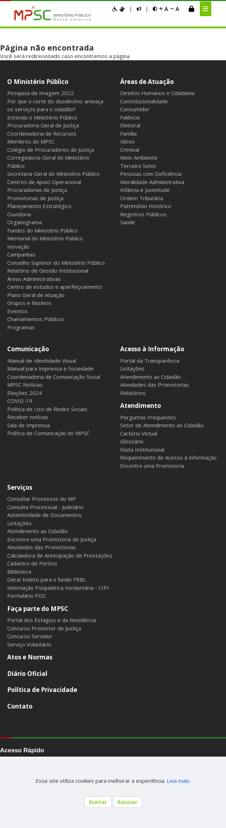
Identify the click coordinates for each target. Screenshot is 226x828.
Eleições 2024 (24, 392)
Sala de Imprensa (28, 425)
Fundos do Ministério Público (42, 230)
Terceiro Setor (138, 165)
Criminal (129, 149)
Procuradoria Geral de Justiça (43, 125)
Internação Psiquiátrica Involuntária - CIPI (58, 587)
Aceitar (98, 802)
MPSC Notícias (25, 384)
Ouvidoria (19, 214)
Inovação (18, 246)
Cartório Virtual (138, 433)
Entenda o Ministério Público (42, 117)
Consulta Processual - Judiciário (45, 507)
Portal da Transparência (149, 360)
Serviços (19, 487)
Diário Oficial (27, 673)
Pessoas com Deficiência (151, 173)
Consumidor (135, 109)
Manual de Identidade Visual (41, 360)
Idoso (127, 141)
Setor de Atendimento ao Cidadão (162, 425)
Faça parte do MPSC (37, 608)
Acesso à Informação (152, 349)
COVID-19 (19, 400)
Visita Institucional (142, 449)
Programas (21, 327)
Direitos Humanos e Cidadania (157, 93)
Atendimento (140, 405)
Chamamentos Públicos (36, 319)
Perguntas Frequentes (148, 417)
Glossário (131, 441)
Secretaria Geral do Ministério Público (53, 173)
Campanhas (21, 254)
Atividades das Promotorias (154, 384)
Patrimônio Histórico (145, 206)
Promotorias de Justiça (35, 198)
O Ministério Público (38, 81)
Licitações (132, 368)
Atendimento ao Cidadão (150, 376)
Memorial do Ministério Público (45, 238)
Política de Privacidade (42, 690)
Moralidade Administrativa (152, 181)
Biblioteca (19, 571)
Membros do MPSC (31, 141)
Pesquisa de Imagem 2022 (40, 93)
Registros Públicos (143, 214)
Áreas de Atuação (147, 81)
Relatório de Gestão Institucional (47, 270)
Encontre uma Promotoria (152, 465)
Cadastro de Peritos (32, 563)
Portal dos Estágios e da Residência (51, 620)
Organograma (24, 222)
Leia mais (178, 780)
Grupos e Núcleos (29, 302)
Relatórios (133, 392)
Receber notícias (27, 416)
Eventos (17, 311)
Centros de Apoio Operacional (44, 181)
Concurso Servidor (29, 636)
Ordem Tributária (141, 198)
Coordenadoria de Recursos (41, 133)
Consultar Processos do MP (41, 498)
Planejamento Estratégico (39, 206)
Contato (20, 706)
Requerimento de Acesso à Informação (168, 457)
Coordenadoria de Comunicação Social (53, 376)
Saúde (127, 222)
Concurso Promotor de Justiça (44, 628)
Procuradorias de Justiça (37, 189)
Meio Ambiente (138, 157)
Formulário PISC (26, 595)
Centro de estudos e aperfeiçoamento (54, 286)
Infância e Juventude (145, 189)
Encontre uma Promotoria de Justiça (51, 539)
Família (128, 133)
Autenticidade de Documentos (44, 514)
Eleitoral (130, 125)
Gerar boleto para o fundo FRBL (46, 579)
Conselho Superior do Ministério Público (56, 262)
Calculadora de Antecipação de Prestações (59, 555)
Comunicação (28, 349)
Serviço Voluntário (29, 644)
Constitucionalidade (144, 101)
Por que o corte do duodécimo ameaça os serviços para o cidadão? (55, 105)
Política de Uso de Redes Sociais (47, 409)
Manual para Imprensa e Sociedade (50, 368)
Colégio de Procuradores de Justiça (50, 149)
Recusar (127, 802)
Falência (130, 117)
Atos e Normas (29, 657)
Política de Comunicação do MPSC (48, 433)
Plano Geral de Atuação (36, 294)
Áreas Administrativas (34, 278)
